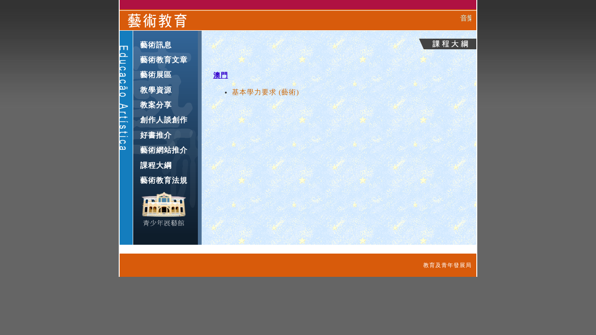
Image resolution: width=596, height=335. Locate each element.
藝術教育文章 (164, 60)
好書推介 (156, 135)
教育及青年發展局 (447, 265)
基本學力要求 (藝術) (265, 92)
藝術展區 (156, 75)
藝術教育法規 (164, 180)
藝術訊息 (156, 45)
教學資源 (156, 90)
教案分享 (156, 105)
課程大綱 (156, 165)
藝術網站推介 (164, 150)
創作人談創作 (164, 120)
